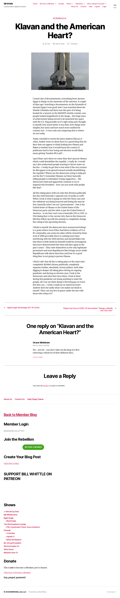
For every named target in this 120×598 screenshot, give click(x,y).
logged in (46, 387)
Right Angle (9, 519)
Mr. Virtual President (13, 544)
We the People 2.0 (12, 547)
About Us (74, 7)
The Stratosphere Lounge (16, 525)
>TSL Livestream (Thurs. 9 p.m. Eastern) (24, 528)
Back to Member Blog (25, 415)
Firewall (7, 531)
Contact (83, 7)
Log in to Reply (38, 358)
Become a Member (47, 4)
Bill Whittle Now (11, 515)
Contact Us (22, 400)
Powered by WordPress (37, 593)
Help (90, 7)
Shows (69, 4)
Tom (48, 44)
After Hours (9, 550)
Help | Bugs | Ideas (41, 400)
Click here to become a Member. (18, 573)
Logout (97, 7)
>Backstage (11, 522)
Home (35, 4)
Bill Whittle (9, 4)
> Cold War (11, 534)
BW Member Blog (60, 19)
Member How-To (12, 553)
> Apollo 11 (11, 537)
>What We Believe (14, 540)
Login (104, 7)
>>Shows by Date (12, 512)
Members (79, 4)
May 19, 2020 (60, 44)
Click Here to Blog (12, 464)
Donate (61, 4)
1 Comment (74, 44)
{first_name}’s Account (95, 4)
